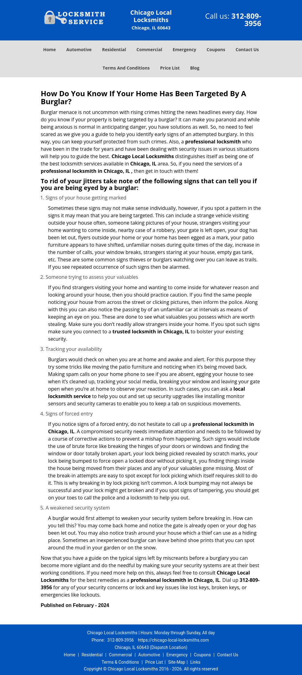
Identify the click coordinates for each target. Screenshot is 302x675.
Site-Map (176, 662)
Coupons (216, 49)
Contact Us (247, 49)
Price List (170, 68)
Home (49, 49)
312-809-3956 (246, 19)
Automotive (79, 49)
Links (195, 662)
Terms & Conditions (120, 662)
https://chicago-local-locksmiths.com (173, 640)
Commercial (149, 49)
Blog (194, 68)
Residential (114, 49)
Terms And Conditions (126, 68)
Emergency (184, 49)
